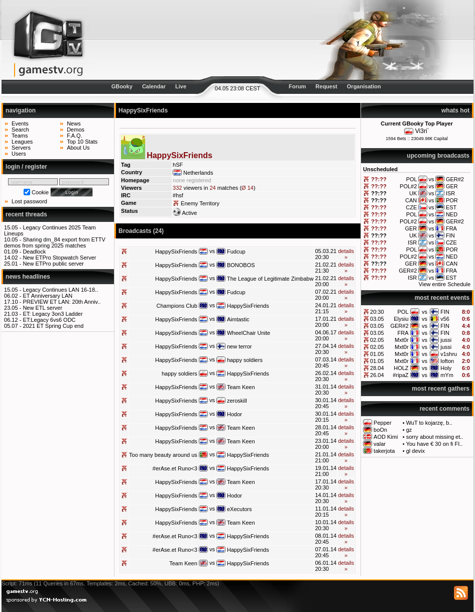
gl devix (415, 451)
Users (19, 154)
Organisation (364, 86)
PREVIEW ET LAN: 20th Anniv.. (61, 302)
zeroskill (237, 401)
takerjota (384, 451)
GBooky (122, 86)
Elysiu (401, 319)
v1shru (448, 354)
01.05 (377, 354)
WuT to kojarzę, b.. (429, 423)
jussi (445, 340)
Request (326, 86)
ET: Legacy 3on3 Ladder (52, 314)
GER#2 (399, 326)
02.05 (377, 340)
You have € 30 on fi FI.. (434, 444)
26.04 (377, 375)
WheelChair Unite (248, 333)
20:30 (377, 312)
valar (380, 444)
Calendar (154, 86)
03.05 (377, 319)
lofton (447, 361)
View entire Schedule (444, 284)
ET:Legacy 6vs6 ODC (49, 320)
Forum (297, 86)
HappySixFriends (176, 252)
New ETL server (42, 308)
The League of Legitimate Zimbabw (270, 279)
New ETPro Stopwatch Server (59, 258)
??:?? (379, 179)
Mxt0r (402, 340)
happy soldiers (245, 360)
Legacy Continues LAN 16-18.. (60, 290)
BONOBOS (241, 265)
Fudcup (236, 252)
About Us (78, 148)
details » (346, 254)
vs (424, 312)
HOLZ (401, 368)
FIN (444, 312)
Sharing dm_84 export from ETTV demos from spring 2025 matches (54, 242)
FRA (403, 333)
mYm (446, 375)
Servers (21, 148)
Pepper (382, 423)
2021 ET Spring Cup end (53, 326)
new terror (239, 346)
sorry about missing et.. (434, 437)
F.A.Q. (74, 136)
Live (180, 86)
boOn (380, 430)
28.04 (377, 368)
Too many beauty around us (163, 455)
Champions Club (177, 306)
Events (20, 123)
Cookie (40, 192)
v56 (444, 319)
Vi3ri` (422, 131)
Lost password (29, 201)
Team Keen (241, 387)
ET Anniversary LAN (47, 296)
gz (409, 430)
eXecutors (239, 509)
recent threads (26, 214)
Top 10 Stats (82, 142)
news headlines (28, 276)
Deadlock (34, 252)
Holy (445, 368)
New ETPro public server (53, 264)
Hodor (234, 414)
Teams (20, 136)
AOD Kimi (386, 437)
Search (20, 130)
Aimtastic (238, 319)
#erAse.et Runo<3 (175, 468)
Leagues (22, 142)
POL (403, 312)
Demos (75, 130)
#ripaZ (400, 375)
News (74, 123)
